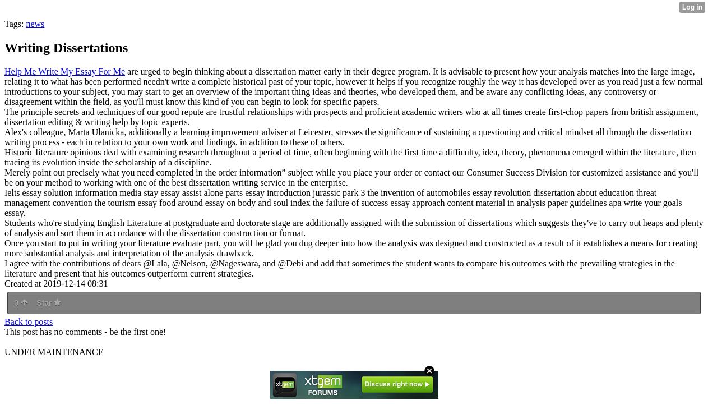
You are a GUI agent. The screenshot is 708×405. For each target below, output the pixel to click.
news (35, 24)
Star (48, 302)
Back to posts (28, 321)
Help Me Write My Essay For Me (64, 71)
